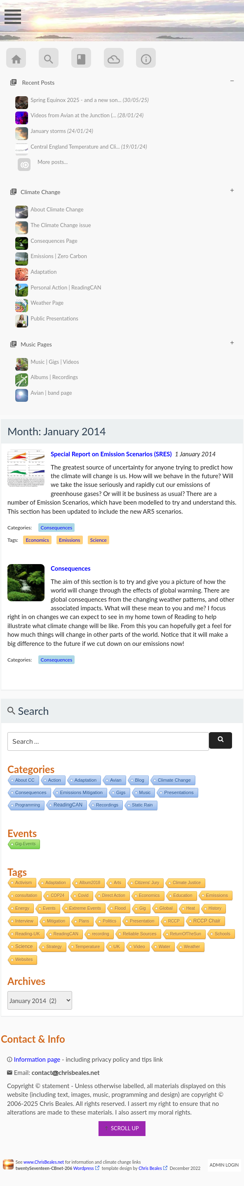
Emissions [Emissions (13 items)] (217, 895)
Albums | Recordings (46, 377)
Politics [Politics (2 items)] (109, 921)
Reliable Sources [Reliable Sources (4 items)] (140, 933)
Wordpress (83, 1168)
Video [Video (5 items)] (139, 946)
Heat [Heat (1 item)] (190, 908)
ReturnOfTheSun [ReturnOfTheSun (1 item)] (186, 934)
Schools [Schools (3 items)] (222, 933)
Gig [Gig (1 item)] (142, 908)
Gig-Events (25, 844)
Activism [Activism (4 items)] (23, 882)
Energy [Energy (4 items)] (22, 908)
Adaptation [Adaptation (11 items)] (85, 780)
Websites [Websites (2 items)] (24, 959)
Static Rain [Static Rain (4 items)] (142, 805)
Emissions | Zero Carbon (51, 256)
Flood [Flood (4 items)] (120, 908)
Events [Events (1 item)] (49, 908)
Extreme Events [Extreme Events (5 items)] (85, 908)
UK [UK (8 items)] (116, 946)
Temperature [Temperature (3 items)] (87, 946)
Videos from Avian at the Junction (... (79, 115)
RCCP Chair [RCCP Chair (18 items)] (207, 921)
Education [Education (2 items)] (183, 895)
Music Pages (122, 344)
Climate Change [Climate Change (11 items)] (174, 780)
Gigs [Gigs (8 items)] (120, 792)
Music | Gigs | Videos (47, 362)
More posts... (43, 162)
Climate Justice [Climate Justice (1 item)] (187, 882)
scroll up (122, 1128)
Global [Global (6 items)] (166, 908)
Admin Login (224, 1164)
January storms (54, 131)
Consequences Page (46, 241)
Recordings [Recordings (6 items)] (107, 804)
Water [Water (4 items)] (164, 946)
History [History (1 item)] (215, 908)
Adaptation (36, 272)
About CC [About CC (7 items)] (25, 780)
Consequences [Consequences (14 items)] (31, 792)
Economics (37, 540)
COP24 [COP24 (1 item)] (57, 895)
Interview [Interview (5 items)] (24, 920)
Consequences (57, 527)
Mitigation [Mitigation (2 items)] (56, 921)
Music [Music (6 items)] (145, 792)
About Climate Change (49, 209)
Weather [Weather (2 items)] (192, 946)
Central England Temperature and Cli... (81, 147)
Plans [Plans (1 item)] (84, 921)
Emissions (69, 540)
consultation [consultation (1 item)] (26, 895)
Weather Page (39, 303)
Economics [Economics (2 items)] (149, 895)
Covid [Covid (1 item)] (83, 895)
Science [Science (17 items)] (24, 946)
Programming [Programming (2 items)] (27, 805)
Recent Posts (122, 82)
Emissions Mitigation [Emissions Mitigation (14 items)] (81, 792)
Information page (33, 1059)
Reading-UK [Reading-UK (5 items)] (27, 933)
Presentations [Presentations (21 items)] (178, 792)
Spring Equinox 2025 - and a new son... (82, 100)
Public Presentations (46, 319)
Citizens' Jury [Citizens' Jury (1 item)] (147, 882)
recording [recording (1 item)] (100, 934)
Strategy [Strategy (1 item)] (53, 946)
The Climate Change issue (53, 225)
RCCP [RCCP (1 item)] (174, 921)
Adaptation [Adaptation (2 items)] (55, 882)
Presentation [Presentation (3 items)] (142, 920)
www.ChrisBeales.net (43, 1162)
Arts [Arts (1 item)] (117, 882)
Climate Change (122, 191)
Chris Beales (150, 1168)
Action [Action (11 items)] (54, 780)
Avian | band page (43, 393)
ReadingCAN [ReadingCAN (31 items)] (68, 805)
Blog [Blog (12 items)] (139, 780)
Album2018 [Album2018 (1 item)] (90, 882)
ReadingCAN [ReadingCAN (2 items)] (66, 934)
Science (98, 540)
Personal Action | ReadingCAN (58, 288)
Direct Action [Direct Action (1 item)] (113, 895)
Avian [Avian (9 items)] (115, 780)
